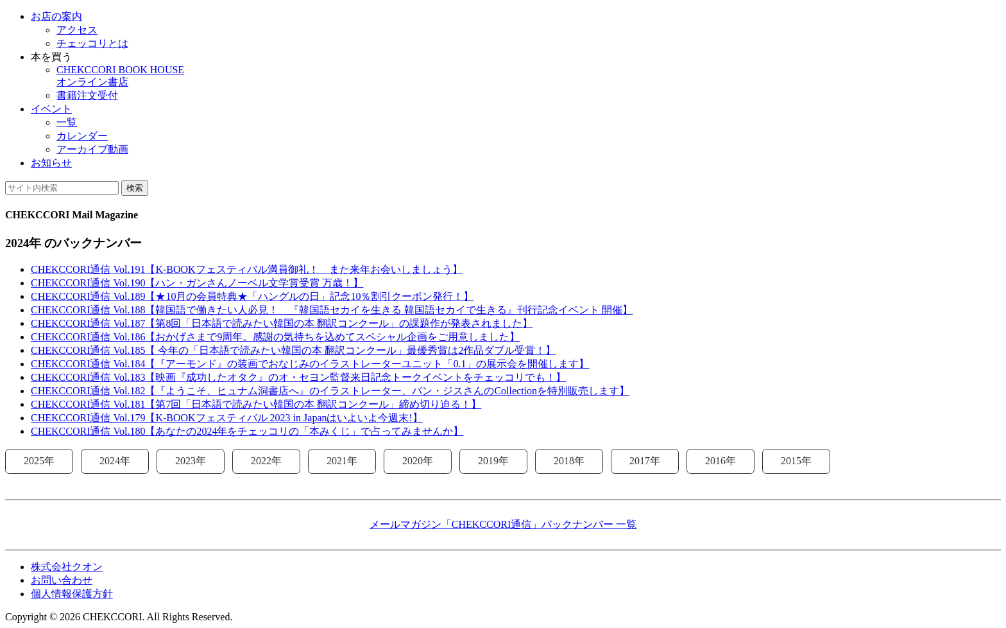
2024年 (114, 460)
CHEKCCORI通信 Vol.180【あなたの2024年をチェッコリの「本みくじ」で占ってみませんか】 (247, 431)
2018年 (569, 460)
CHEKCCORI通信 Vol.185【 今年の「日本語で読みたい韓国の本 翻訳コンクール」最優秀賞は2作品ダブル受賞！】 (293, 350)
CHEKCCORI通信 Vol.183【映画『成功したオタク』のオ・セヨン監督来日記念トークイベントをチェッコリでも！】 (298, 377)
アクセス (77, 29)
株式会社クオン (67, 566)
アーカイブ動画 (92, 149)
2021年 (342, 460)
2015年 (796, 460)
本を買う (51, 56)
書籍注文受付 (87, 95)
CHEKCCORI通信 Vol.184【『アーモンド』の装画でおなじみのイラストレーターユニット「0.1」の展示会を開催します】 (310, 363)
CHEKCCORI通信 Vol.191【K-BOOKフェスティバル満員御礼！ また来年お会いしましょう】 (247, 269)
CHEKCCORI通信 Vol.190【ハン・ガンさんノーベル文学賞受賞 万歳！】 (197, 282)
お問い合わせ (61, 580)
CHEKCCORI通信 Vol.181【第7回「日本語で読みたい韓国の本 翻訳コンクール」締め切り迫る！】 (256, 404)
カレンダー (82, 135)
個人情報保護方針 (72, 593)
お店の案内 (56, 16)
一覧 (66, 122)
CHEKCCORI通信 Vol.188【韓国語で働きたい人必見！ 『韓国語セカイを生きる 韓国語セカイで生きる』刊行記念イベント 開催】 (332, 309)
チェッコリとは (92, 43)
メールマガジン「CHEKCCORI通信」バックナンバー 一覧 (503, 524)
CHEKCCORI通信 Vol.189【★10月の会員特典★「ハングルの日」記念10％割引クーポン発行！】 (252, 296)
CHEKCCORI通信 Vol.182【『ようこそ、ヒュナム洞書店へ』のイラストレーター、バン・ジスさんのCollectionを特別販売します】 (330, 390)
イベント (51, 108)
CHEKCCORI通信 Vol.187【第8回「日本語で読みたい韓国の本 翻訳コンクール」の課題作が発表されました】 (282, 323)
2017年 (644, 460)
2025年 (39, 460)
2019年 (493, 460)
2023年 (190, 460)
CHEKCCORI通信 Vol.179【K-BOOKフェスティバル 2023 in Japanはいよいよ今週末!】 (227, 417)
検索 (134, 188)
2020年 (417, 460)
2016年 (720, 460)
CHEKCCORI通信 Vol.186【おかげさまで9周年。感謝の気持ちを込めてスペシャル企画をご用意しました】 (275, 336)
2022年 (266, 460)
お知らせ (51, 162)
